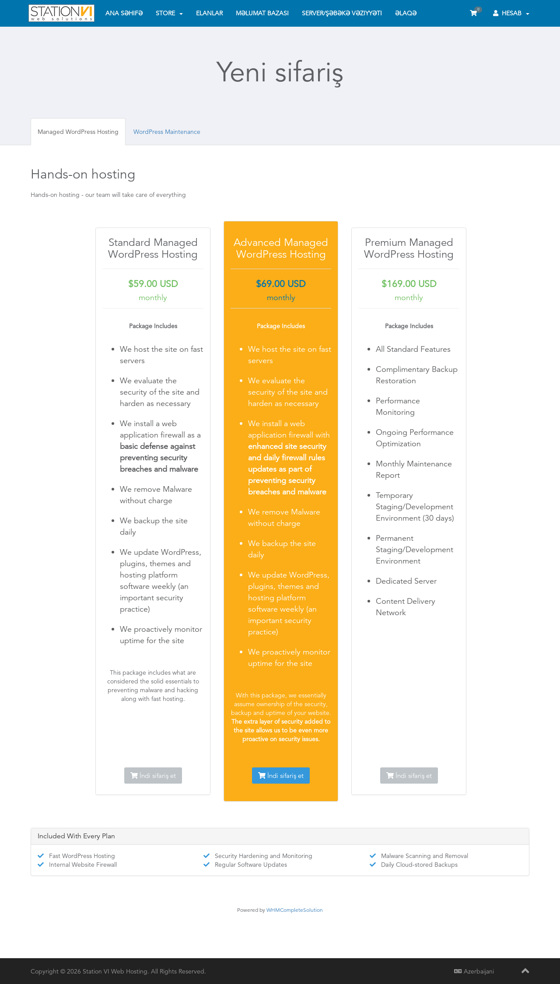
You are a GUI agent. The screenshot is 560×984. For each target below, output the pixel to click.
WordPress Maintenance (166, 132)
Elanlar (209, 13)
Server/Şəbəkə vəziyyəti (342, 13)
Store (169, 13)
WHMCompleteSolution (294, 910)
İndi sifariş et (153, 775)
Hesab (511, 13)
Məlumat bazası (262, 13)
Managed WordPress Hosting (78, 132)
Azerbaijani (474, 971)
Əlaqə (405, 13)
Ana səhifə (124, 13)
